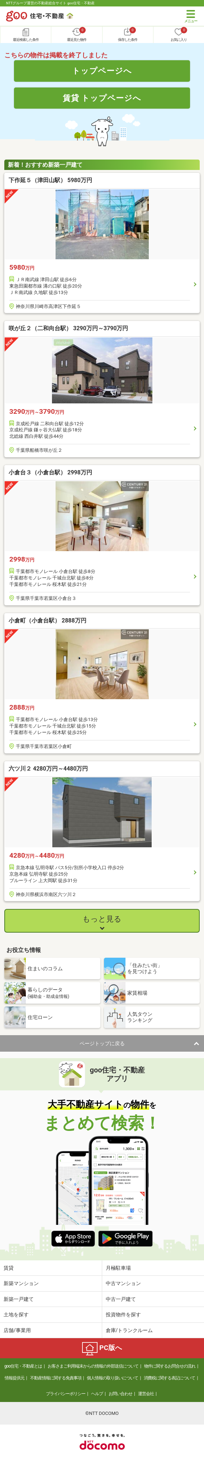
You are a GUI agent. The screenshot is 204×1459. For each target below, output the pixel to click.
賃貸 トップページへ (102, 98)
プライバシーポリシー (65, 1393)
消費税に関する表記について (169, 1377)
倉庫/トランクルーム (129, 1330)
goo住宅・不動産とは (23, 1366)
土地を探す (16, 1314)
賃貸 (9, 1268)
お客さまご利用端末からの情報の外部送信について (93, 1366)
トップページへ (102, 70)
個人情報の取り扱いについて (112, 1377)
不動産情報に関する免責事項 (55, 1377)
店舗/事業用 (17, 1330)
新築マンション (21, 1283)
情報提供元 (14, 1377)
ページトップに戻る (102, 1043)
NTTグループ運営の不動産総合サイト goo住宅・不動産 (50, 3)
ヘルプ (97, 1393)
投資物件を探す (123, 1314)
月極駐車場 (118, 1268)
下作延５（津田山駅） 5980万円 (50, 180)
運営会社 (146, 1393)
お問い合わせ (120, 1393)
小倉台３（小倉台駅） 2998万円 (50, 472)
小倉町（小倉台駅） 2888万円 (47, 620)
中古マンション (123, 1283)
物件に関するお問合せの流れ (169, 1366)
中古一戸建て (121, 1299)
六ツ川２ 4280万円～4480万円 (48, 768)
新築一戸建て (19, 1299)
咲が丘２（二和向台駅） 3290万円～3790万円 (68, 328)
